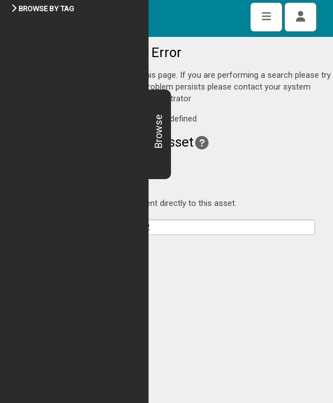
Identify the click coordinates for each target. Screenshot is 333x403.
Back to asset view (55, 132)
